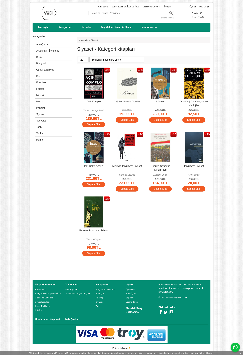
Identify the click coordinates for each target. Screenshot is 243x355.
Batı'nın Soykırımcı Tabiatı (93, 230)
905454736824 (166, 292)
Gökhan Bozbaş (127, 175)
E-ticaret (116, 348)
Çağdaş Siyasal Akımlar (127, 101)
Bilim (39, 57)
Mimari (40, 95)
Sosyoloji (41, 120)
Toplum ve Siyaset (194, 166)
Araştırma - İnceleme (47, 50)
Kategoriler (39, 36)
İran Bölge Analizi (93, 166)
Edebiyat (41, 82)
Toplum (40, 133)
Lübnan (160, 101)
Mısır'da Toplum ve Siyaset (127, 166)
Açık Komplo (94, 101)
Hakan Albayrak (94, 239)
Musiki (39, 101)
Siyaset (40, 114)
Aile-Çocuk (42, 44)
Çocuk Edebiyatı (45, 69)
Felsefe (40, 89)
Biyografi (41, 63)
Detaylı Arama (167, 18)
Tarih (39, 127)
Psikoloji (40, 108)
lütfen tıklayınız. (206, 353)
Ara (171, 13)
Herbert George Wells (93, 110)
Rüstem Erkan (160, 175)
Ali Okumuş (194, 175)
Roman (40, 139)
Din (38, 76)
